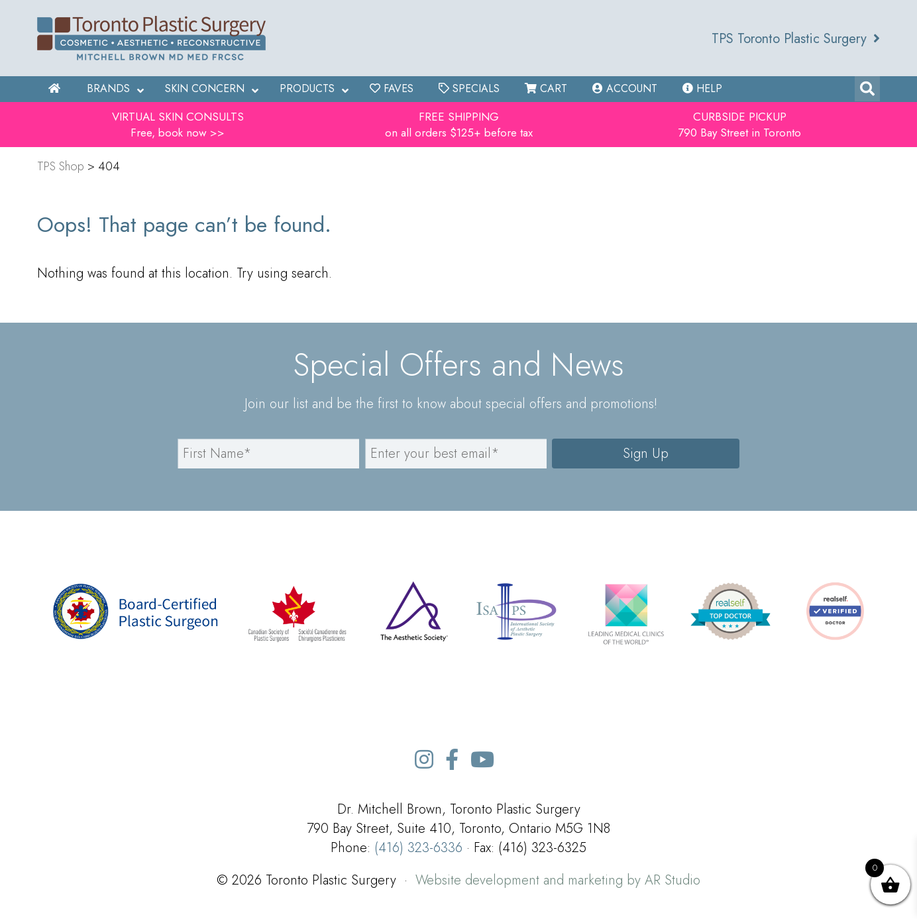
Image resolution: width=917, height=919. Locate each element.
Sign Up (646, 453)
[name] (268, 453)
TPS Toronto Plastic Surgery (796, 38)
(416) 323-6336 (418, 847)
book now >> (191, 132)
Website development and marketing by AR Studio (557, 880)
